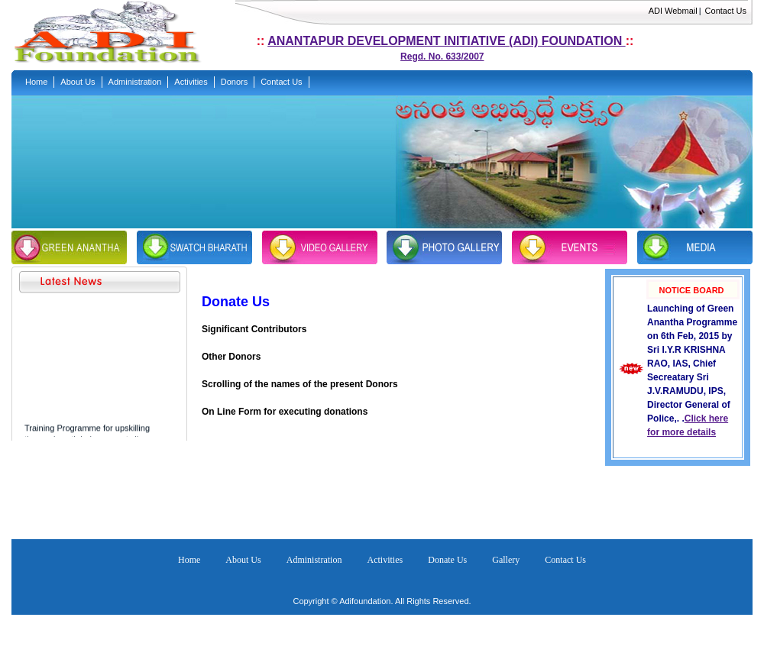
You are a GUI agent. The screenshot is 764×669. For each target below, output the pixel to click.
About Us (243, 559)
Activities (385, 559)
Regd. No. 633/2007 (442, 56)
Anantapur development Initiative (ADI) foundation (446, 40)
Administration (314, 559)
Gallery (506, 559)
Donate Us (447, 559)
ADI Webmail (673, 10)
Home (189, 559)
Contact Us (725, 10)
